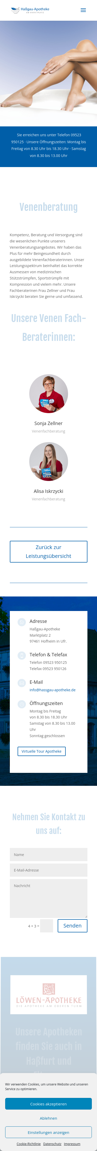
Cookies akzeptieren (48, 1103)
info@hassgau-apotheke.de (53, 689)
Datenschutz (52, 1144)
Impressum (72, 1144)
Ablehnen (48, 1118)
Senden (72, 925)
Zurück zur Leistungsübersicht (48, 551)
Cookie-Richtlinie (29, 1144)
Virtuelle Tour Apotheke (42, 751)
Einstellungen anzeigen (48, 1132)
